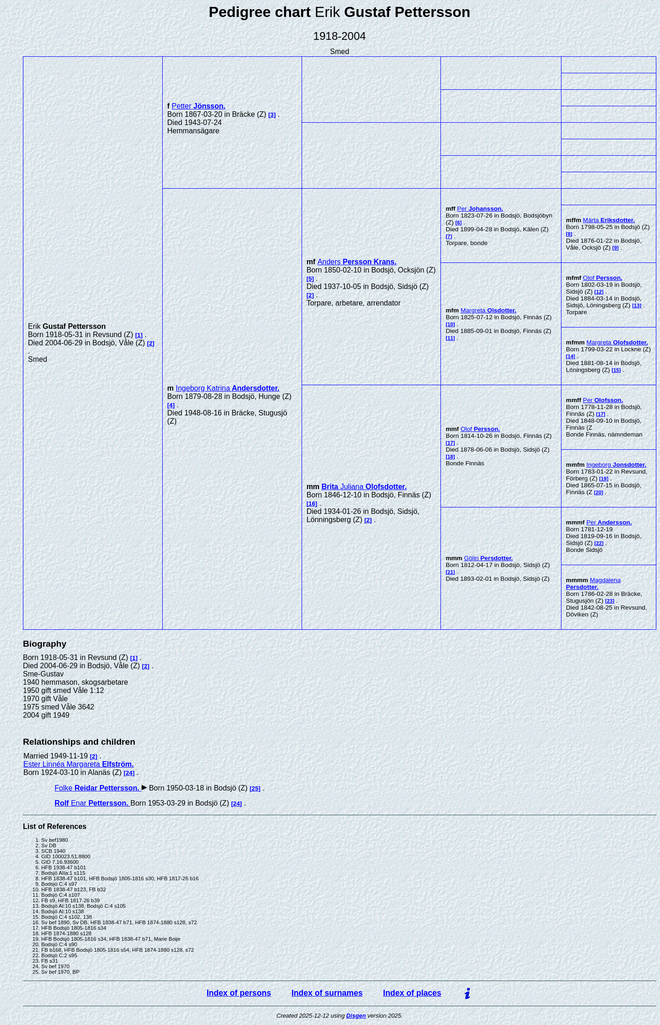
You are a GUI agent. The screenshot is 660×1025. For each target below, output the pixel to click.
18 (450, 456)
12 (599, 291)
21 (450, 572)
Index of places (412, 993)
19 (604, 478)
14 (571, 356)
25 (255, 788)
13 (637, 305)
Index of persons (239, 993)
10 (450, 324)
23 (610, 601)
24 (129, 772)
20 (599, 492)
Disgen (356, 1015)
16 (311, 503)
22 (599, 543)
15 (616, 370)
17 (450, 443)
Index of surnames (327, 993)
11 (450, 338)
